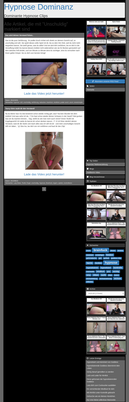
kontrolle (118, 268)
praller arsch (64, 102)
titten (110, 275)
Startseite (90, 90)
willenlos (89, 282)
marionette (90, 271)
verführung (35, 102)
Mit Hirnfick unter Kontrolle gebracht (101, 393)
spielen (60, 183)
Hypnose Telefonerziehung (97, 164)
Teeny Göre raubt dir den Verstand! (20, 109)
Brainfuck (49, 183)
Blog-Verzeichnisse (96, 177)
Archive (91, 289)
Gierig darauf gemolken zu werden (100, 372)
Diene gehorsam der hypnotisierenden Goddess (102, 380)
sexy (88, 275)
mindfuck (57, 102)
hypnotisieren (92, 268)
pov (108, 271)
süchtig (116, 271)
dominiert (89, 255)
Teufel (24, 183)
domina (120, 251)
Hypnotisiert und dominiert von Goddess (102, 362)
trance (116, 275)
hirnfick (98, 263)
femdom (109, 255)
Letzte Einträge (94, 358)
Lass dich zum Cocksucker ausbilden (101, 385)
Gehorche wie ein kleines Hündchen (101, 396)
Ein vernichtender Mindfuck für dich (100, 389)
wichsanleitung (91, 279)
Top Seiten (92, 161)
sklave (96, 275)
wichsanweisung (106, 279)
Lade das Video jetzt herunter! (44, 93)
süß (21, 102)
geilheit (106, 258)
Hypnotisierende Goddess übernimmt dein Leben (103, 367)
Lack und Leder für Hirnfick (97, 375)
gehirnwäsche (91, 258)
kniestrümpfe (78, 102)
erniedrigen (100, 255)
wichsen (117, 279)
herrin (89, 263)
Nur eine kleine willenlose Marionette (101, 400)
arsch (71, 102)
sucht (103, 275)
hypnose (16, 102)
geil (100, 258)
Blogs (90, 169)
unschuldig (27, 102)
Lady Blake (17, 183)
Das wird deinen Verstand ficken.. (19, 35)
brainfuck (50, 102)
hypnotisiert (106, 268)
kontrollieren (68, 183)
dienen (112, 251)
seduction (42, 102)
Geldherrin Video (93, 172)
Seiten (90, 86)
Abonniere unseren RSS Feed (105, 81)
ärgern (55, 183)
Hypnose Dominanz (38, 6)
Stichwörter (92, 245)
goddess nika (116, 258)
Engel (28, 183)
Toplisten (91, 181)
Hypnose (42, 183)
